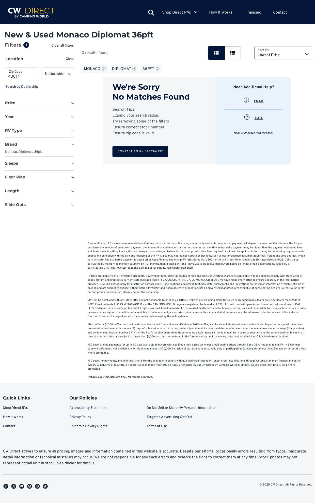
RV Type (13, 130)
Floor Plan (15, 177)
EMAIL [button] (254, 102)
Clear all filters (63, 46)
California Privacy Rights (88, 426)
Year (9, 116)
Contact (280, 12)
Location (14, 58)
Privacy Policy (80, 417)
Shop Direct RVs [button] (179, 12)
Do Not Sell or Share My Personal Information (181, 408)
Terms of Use (157, 426)
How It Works (221, 12)
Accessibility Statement (88, 408)
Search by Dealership (21, 87)
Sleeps (11, 163)
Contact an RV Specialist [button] (141, 152)
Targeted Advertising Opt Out (169, 417)
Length (12, 191)
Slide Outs (15, 204)
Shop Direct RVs (15, 408)
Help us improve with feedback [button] (254, 133)
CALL (254, 118)
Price (10, 103)
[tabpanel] (40, 78)
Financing (252, 12)
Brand (11, 144)
